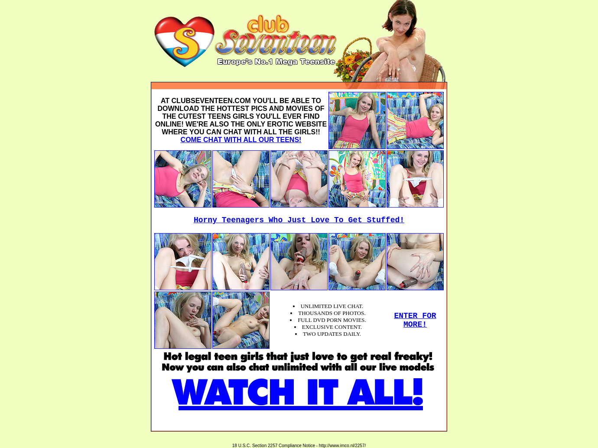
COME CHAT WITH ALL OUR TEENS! (241, 139)
